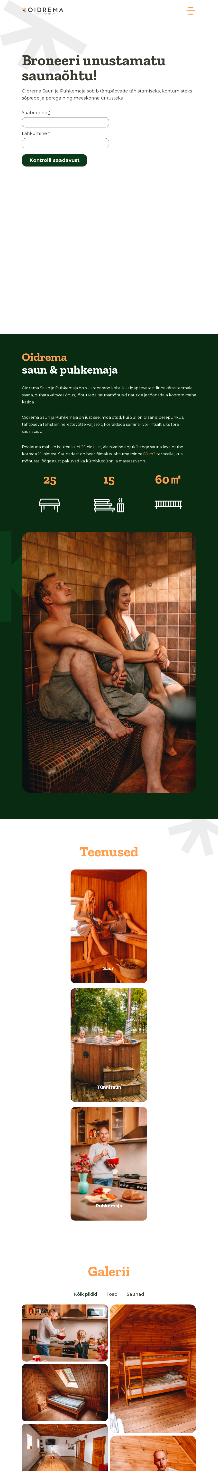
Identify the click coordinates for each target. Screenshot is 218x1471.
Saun (109, 968)
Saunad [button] (135, 1294)
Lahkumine (36, 133)
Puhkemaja (109, 1206)
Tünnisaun (109, 1087)
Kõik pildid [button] (85, 1294)
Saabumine (36, 112)
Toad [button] (112, 1294)
